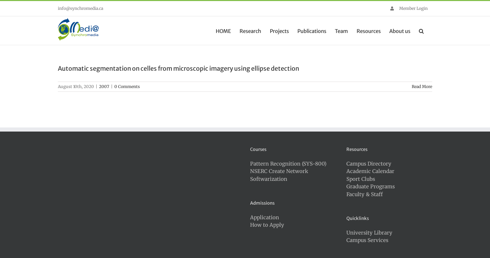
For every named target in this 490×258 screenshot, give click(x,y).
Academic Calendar (370, 171)
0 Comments (127, 86)
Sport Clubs (360, 179)
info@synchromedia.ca (80, 8)
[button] (421, 30)
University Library (369, 232)
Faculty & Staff (364, 194)
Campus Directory (368, 163)
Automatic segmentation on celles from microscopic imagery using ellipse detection (178, 68)
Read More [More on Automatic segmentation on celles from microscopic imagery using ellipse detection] (422, 86)
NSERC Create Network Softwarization (279, 175)
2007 (104, 86)
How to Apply (267, 225)
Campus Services (367, 240)
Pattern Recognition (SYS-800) (288, 163)
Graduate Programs (370, 186)
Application (264, 217)
